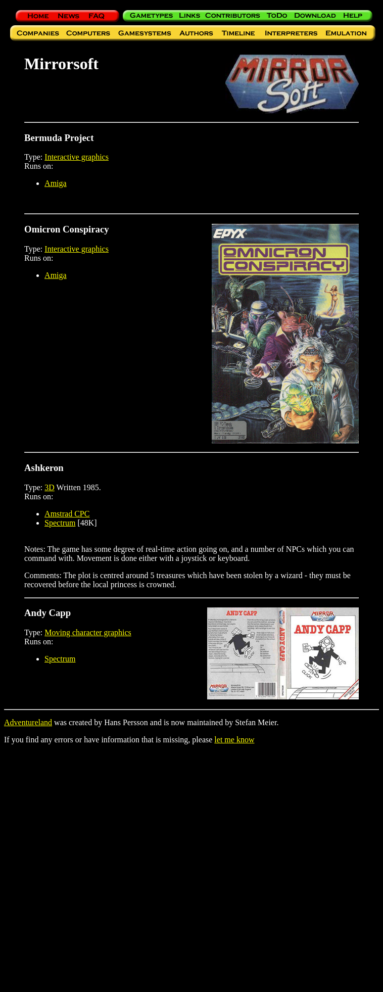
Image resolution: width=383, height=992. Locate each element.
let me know (234, 739)
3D (49, 487)
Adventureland (28, 722)
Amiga (55, 183)
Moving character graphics (87, 632)
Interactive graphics (76, 157)
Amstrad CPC (66, 513)
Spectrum (59, 522)
